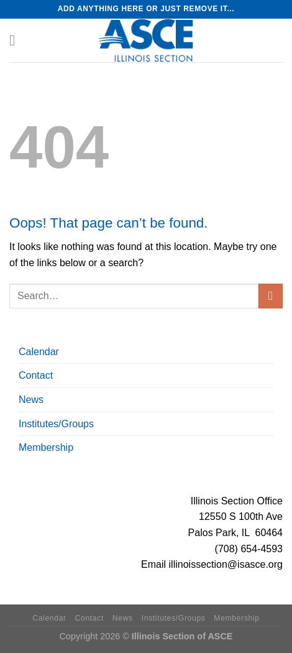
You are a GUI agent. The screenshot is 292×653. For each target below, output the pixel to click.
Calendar (39, 351)
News (31, 399)
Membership (46, 447)
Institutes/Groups (56, 424)
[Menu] (16, 40)
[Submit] (270, 296)
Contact (36, 375)
